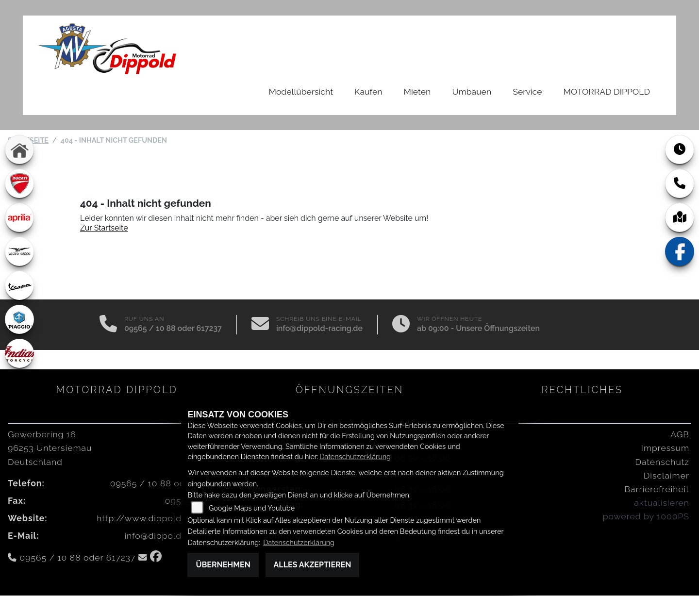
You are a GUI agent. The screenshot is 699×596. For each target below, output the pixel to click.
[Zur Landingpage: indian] (19, 353)
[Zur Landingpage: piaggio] (19, 319)
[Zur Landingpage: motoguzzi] (19, 251)
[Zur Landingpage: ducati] (19, 184)
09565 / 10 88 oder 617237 (173, 328)
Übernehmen (223, 564)
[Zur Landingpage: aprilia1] (19, 217)
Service (527, 91)
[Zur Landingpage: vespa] (19, 285)
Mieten (417, 91)
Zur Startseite (104, 228)
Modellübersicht (301, 91)
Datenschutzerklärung (355, 456)
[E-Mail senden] (260, 325)
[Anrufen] (108, 325)
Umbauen (471, 91)
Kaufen (368, 91)
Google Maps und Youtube (252, 508)
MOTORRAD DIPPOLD (607, 91)
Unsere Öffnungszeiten (498, 328)
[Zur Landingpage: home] (19, 150)
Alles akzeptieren (312, 564)
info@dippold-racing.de (319, 328)
